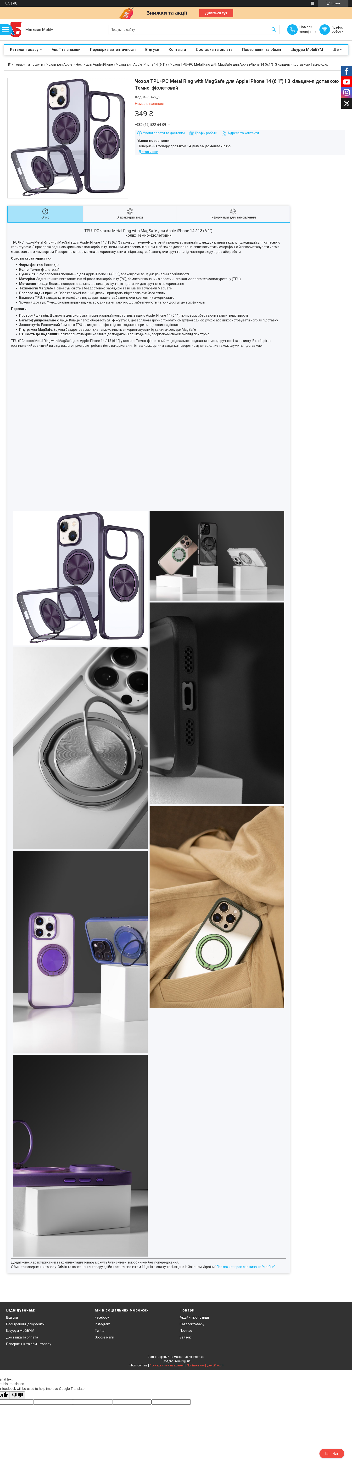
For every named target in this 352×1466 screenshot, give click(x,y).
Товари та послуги (28, 64)
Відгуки (152, 49)
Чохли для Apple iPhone (94, 64)
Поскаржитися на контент (167, 1365)
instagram (102, 1324)
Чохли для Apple (59, 64)
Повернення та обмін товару (28, 1344)
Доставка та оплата (214, 49)
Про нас (186, 1331)
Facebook (102, 1317)
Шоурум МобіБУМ (307, 49)
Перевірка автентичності (113, 49)
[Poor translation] (17, 1395)
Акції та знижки (66, 49)
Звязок (185, 1337)
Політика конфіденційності (205, 1365)
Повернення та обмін (261, 49)
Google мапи (104, 1337)
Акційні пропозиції (194, 1317)
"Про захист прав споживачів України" (245, 1267)
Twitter (100, 1331)
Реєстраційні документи (25, 1324)
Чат (332, 1453)
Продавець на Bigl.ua (176, 1361)
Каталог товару (24, 49)
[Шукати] (273, 29)
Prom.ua (198, 1357)
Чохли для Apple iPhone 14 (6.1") (141, 64)
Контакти (177, 49)
